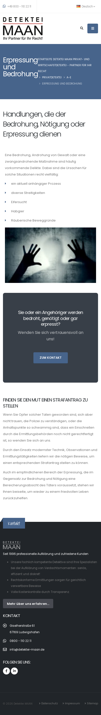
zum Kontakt (51, 358)
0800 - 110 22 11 (20, 641)
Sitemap (92, 703)
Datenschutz (49, 703)
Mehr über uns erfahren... (28, 604)
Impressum (72, 703)
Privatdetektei (52, 77)
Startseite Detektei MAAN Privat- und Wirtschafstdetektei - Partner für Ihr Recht (65, 65)
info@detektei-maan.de (27, 650)
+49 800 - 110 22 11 (17, 6)
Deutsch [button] (85, 6)
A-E (69, 77)
